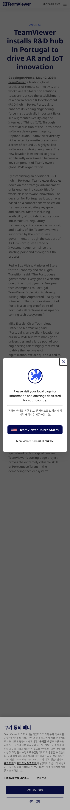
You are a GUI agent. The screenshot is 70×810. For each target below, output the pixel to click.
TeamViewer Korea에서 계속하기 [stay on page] (35, 441)
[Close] (63, 362)
